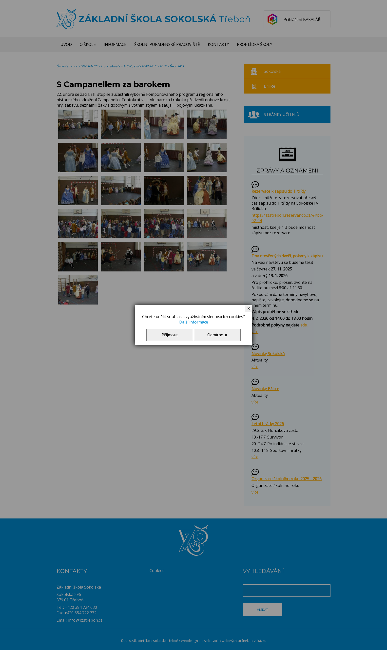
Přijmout (170, 335)
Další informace (193, 322)
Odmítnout (217, 335)
